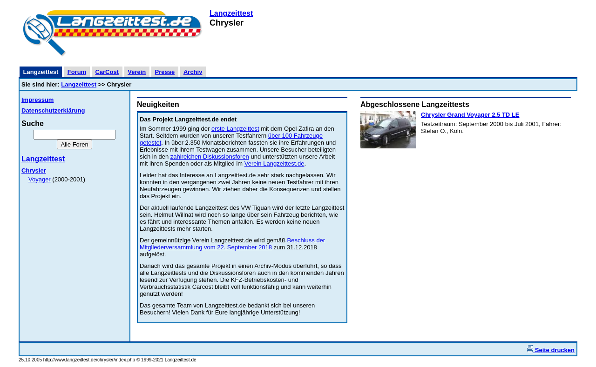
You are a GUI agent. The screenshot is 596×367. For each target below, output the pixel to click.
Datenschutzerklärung (53, 110)
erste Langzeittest (235, 128)
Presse (165, 71)
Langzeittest (231, 13)
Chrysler (33, 170)
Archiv (192, 71)
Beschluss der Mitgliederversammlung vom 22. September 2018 (232, 244)
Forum (77, 71)
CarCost (107, 71)
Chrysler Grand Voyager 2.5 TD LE (470, 114)
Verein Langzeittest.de (274, 163)
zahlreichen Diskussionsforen (209, 156)
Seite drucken (551, 350)
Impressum (37, 99)
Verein (137, 71)
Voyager (39, 179)
